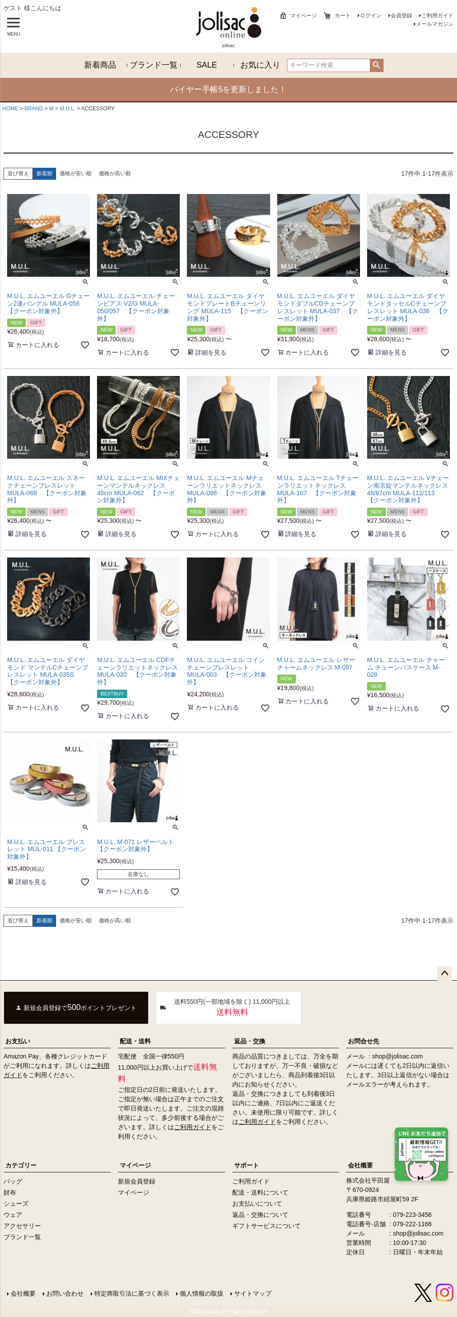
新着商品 (100, 65)
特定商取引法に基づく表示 (131, 1293)
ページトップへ (444, 973)
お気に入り (260, 65)
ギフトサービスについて (266, 1225)
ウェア (13, 1214)
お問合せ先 (363, 1041)
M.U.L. (67, 108)
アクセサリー (22, 1225)
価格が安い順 (76, 173)
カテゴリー (20, 1165)
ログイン (370, 15)
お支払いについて (257, 1203)
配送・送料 (135, 1041)
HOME (10, 108)
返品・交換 (249, 1041)
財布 (10, 1192)
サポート (246, 1165)
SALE (207, 65)
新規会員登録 (136, 1181)
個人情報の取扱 (201, 1293)
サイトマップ (252, 1293)
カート (343, 15)
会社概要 (23, 1293)
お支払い (17, 1041)
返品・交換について (260, 1214)
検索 (377, 65)
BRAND (33, 108)
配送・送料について (260, 1192)
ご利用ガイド (437, 15)
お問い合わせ (65, 1293)
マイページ (303, 15)
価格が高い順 (115, 173)
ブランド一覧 (153, 65)
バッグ (13, 1181)
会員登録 (401, 15)
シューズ (16, 1203)
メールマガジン (434, 24)
